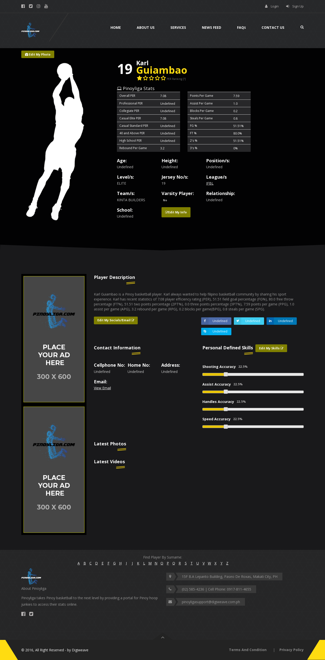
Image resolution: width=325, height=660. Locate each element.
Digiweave (80, 650)
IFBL (210, 183)
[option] (53, 339)
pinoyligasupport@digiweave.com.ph (211, 601)
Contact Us (273, 27)
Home (115, 27)
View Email (102, 388)
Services (178, 27)
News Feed (211, 27)
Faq (241, 27)
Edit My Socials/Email (115, 320)
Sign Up (298, 6)
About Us (146, 27)
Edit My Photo (38, 54)
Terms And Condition (248, 649)
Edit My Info (176, 212)
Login (275, 6)
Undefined (214, 321)
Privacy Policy (291, 649)
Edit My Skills (271, 348)
